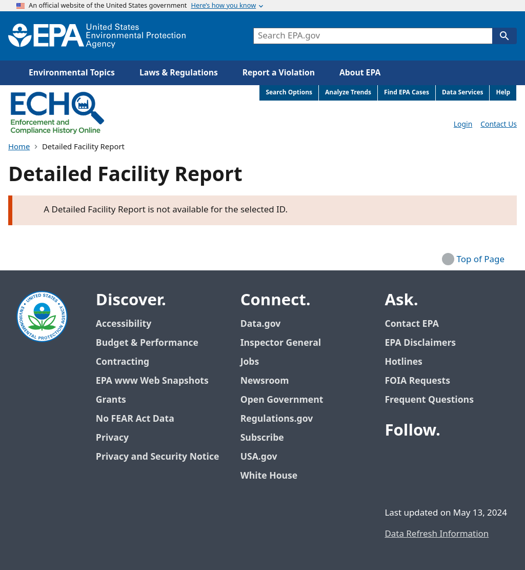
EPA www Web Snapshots (152, 381)
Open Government (282, 400)
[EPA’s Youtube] (444, 459)
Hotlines (403, 362)
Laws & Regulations (178, 73)
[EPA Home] (97, 35)
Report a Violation (279, 73)
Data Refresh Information (437, 534)
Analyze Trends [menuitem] (348, 92)
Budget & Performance (147, 343)
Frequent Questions (429, 400)
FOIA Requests (417, 381)
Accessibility (123, 324)
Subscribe (262, 438)
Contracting (122, 362)
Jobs (249, 362)
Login (463, 124)
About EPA (359, 73)
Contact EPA (411, 324)
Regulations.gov (282, 419)
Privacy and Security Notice (157, 456)
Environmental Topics (72, 73)
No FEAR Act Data (135, 419)
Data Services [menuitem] (462, 92)
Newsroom (264, 381)
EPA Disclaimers (420, 343)
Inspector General (280, 343)
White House (274, 475)
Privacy (112, 438)
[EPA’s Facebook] (395, 459)
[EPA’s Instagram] (431, 484)
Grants (111, 400)
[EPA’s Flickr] (407, 484)
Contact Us (498, 124)
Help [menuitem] (503, 92)
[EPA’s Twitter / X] (419, 459)
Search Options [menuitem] (289, 92)
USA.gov (264, 456)
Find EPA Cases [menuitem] (406, 92)
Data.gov (266, 324)
